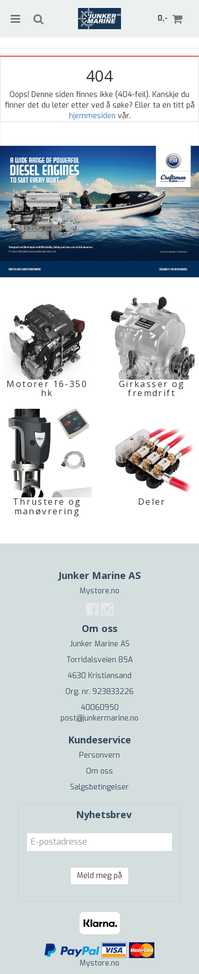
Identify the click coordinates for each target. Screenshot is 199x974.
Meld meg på (99, 876)
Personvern (99, 755)
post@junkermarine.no (99, 718)
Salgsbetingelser (99, 787)
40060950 (100, 708)
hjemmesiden (92, 116)
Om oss (99, 771)
